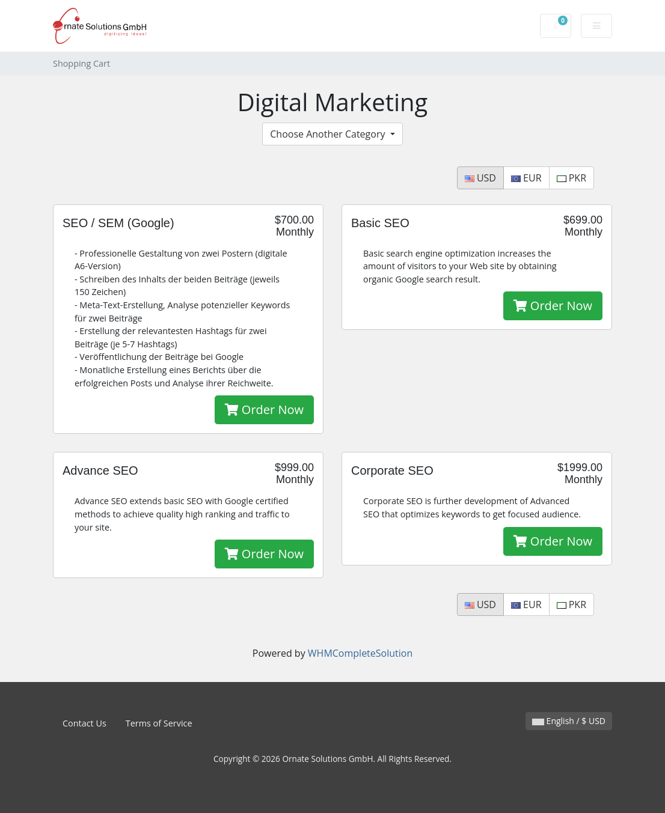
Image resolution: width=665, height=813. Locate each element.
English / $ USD (568, 720)
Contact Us (84, 723)
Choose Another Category (328, 134)
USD (480, 177)
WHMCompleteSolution (360, 653)
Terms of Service (159, 723)
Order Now (264, 409)
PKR (571, 177)
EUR (526, 177)
